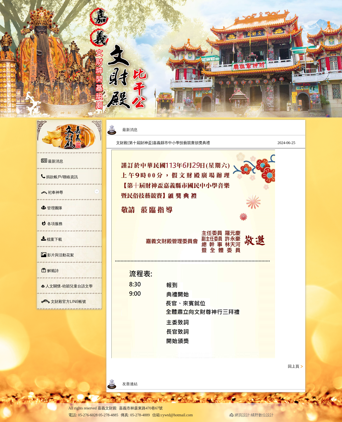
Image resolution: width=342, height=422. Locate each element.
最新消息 (52, 161)
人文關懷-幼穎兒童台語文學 (67, 286)
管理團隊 (51, 208)
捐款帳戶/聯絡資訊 (59, 176)
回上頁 (293, 366)
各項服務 (51, 223)
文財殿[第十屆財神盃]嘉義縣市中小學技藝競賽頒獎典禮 (205, 143)
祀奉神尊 (52, 192)
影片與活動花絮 (57, 255)
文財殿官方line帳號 (63, 301)
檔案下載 (51, 239)
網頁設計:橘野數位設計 (251, 415)
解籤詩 (50, 270)
